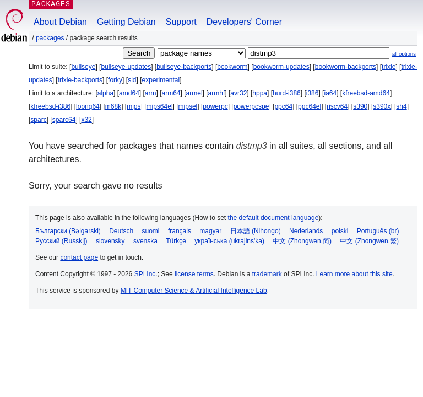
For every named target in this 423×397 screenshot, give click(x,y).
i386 (312, 93)
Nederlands (306, 231)
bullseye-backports (184, 67)
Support (181, 21)
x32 (86, 120)
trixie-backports (80, 80)
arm (150, 93)
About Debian (60, 21)
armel (194, 93)
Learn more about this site (354, 274)
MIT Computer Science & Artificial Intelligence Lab (194, 290)
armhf (216, 93)
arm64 (171, 93)
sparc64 (64, 120)
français (179, 231)
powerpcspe (251, 106)
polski (340, 231)
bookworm (232, 67)
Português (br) (378, 231)
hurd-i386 (287, 93)
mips (133, 106)
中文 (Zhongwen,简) (302, 241)
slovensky (110, 241)
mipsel (188, 106)
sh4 (401, 106)
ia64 (330, 93)
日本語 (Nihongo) (255, 231)
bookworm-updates (281, 67)
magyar (210, 231)
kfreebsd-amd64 (366, 93)
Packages (50, 38)
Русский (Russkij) (61, 241)
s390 (360, 106)
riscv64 (337, 106)
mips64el (160, 106)
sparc (38, 120)
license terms (194, 274)
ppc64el (309, 106)
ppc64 (283, 106)
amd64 (129, 93)
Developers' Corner (244, 21)
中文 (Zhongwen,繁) (369, 241)
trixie (388, 67)
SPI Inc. (146, 274)
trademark (267, 274)
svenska (145, 241)
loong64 (88, 106)
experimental (161, 80)
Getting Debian (126, 21)
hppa (259, 93)
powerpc (215, 106)
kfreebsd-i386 (50, 106)
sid (132, 80)
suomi (151, 231)
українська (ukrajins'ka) (229, 241)
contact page (79, 257)
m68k (113, 106)
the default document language (273, 218)
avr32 (238, 93)
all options (404, 54)
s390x (382, 106)
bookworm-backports (345, 67)
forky (115, 80)
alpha (105, 93)
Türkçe (176, 241)
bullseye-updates (126, 67)
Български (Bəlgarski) (68, 231)
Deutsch (121, 231)
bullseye (83, 67)
